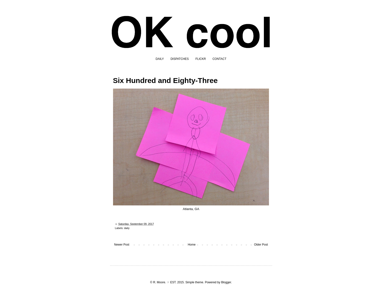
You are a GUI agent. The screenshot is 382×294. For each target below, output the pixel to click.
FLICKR (200, 59)
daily (126, 228)
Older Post (261, 244)
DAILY (160, 59)
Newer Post (121, 244)
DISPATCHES (180, 59)
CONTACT (219, 59)
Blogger (226, 282)
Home (192, 244)
